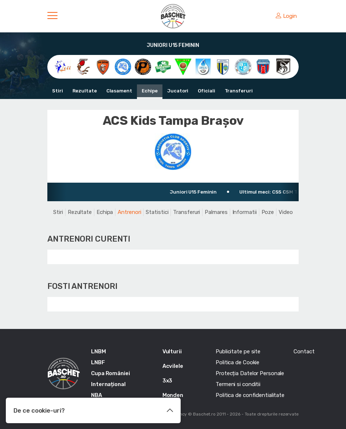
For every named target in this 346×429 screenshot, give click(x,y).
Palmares (216, 212)
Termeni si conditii (238, 384)
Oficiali (206, 91)
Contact (304, 351)
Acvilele (172, 366)
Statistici (157, 212)
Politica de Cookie (237, 362)
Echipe (150, 91)
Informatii (244, 212)
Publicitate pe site (238, 351)
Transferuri (239, 91)
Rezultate (84, 91)
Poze (268, 212)
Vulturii (172, 351)
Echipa (105, 212)
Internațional (108, 384)
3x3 (167, 380)
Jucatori (177, 91)
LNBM (98, 351)
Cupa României (110, 373)
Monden (172, 395)
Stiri (57, 91)
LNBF (98, 362)
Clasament (119, 91)
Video (286, 212)
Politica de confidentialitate (250, 395)
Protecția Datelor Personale (250, 373)
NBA (96, 395)
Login (286, 16)
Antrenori (129, 212)
